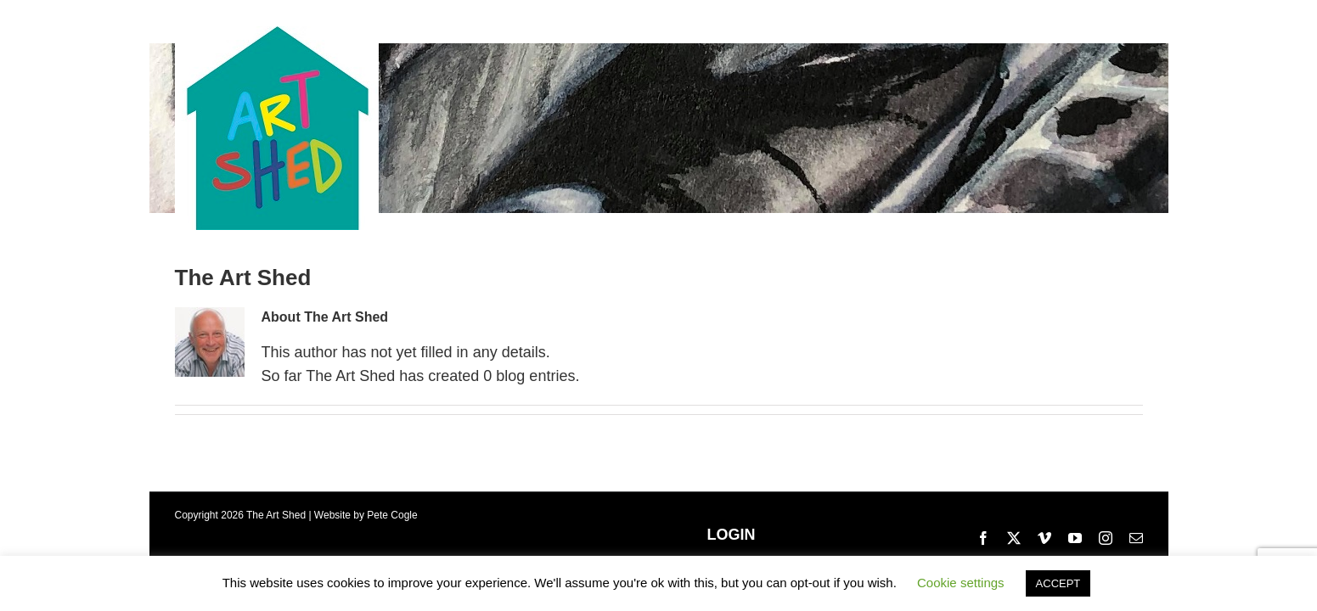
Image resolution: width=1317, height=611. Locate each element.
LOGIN (731, 534)
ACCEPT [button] (1058, 583)
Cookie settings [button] (961, 582)
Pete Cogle (392, 515)
